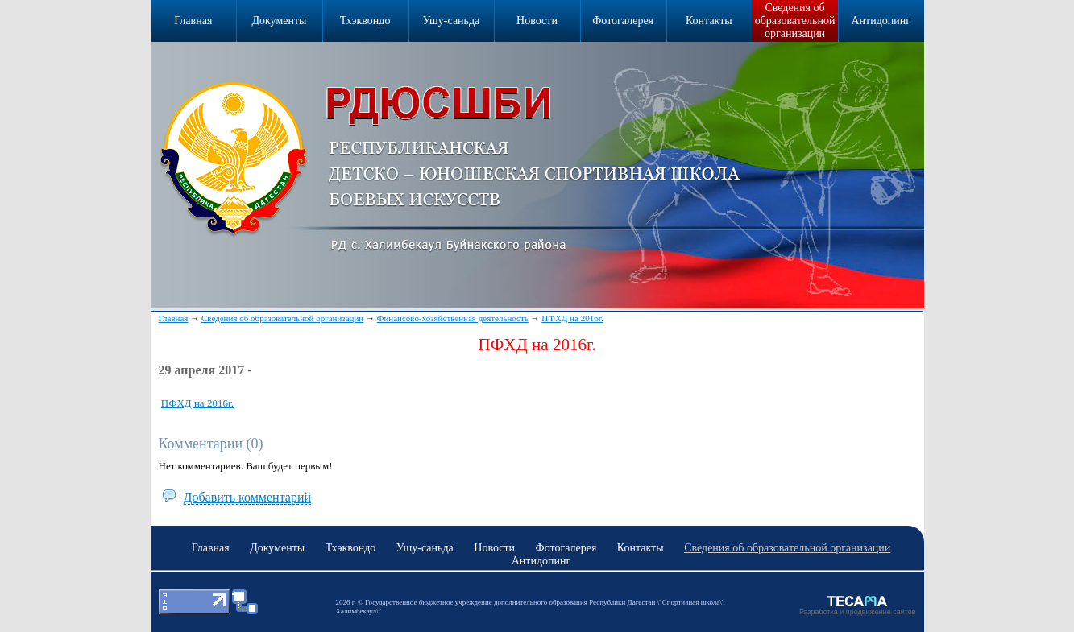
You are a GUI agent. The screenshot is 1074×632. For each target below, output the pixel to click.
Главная (174, 318)
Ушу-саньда (450, 20)
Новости (537, 20)
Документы (278, 20)
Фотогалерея (622, 20)
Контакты (709, 20)
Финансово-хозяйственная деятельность (453, 318)
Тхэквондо (365, 20)
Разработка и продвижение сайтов (857, 612)
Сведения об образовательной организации (795, 20)
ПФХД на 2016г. (572, 318)
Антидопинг (880, 20)
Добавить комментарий (248, 497)
